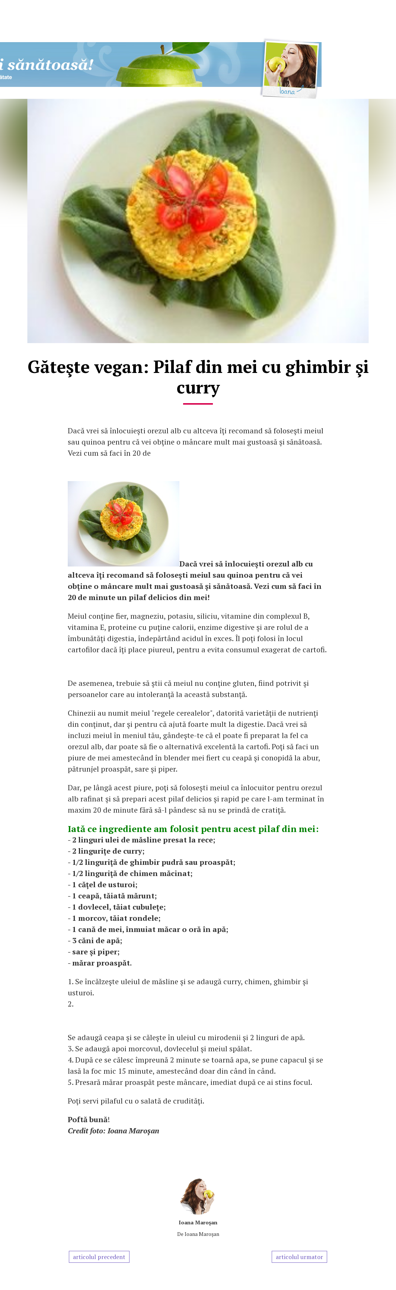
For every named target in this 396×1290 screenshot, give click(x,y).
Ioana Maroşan (198, 1222)
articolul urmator (299, 1257)
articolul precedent (99, 1257)
